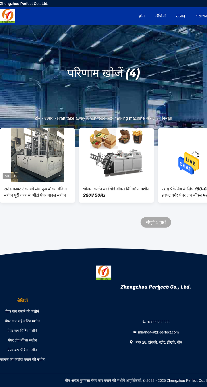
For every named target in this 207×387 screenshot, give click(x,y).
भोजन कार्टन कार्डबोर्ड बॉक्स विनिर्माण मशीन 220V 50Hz (116, 192)
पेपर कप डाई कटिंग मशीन (22, 321)
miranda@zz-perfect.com (158, 332)
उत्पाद (180, 16)
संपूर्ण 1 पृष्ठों (156, 222)
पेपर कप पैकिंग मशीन (22, 350)
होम (142, 16)
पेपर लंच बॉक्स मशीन (22, 340)
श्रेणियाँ (160, 16)
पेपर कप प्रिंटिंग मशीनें (22, 331)
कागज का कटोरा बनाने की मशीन (22, 359)
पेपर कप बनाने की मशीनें (22, 311)
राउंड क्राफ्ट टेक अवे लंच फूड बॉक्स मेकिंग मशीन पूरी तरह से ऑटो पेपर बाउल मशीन (35, 192)
